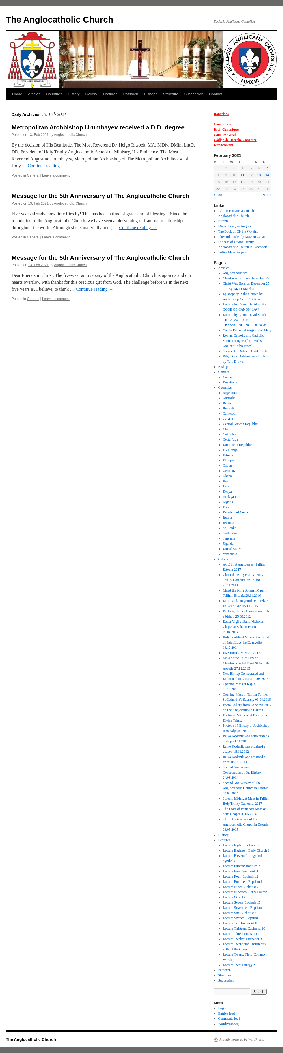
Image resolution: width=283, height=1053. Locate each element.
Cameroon (230, 413)
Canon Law (222, 124)
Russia (227, 518)
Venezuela (230, 554)
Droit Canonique (226, 129)
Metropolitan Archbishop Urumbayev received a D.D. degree (98, 127)
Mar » (266, 195)
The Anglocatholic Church (59, 19)
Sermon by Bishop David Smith (245, 351)
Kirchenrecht (223, 145)
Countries (54, 94)
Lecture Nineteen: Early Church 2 (246, 892)
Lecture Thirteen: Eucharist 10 (244, 928)
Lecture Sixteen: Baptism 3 (241, 918)
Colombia (229, 434)
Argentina (230, 393)
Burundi (228, 408)
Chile (226, 429)
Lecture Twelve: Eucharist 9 (242, 939)
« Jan (218, 195)
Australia (229, 398)
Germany (229, 471)
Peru (226, 507)
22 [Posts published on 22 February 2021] (218, 189)
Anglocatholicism (235, 273)
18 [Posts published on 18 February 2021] (242, 182)
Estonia (223, 221)
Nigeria (228, 502)
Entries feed (226, 1013)
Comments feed (229, 1019)
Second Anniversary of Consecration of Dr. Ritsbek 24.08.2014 (242, 772)
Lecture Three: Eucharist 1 (241, 934)
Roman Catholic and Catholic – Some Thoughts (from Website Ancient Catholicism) (244, 340)
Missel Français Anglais (235, 226)
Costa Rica (230, 439)
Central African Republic (240, 424)
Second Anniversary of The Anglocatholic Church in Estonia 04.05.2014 (245, 788)
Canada (228, 419)
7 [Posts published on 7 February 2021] (267, 168)
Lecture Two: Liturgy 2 (239, 965)
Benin (227, 403)
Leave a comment (56, 175)
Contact (215, 94)
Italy (226, 486)
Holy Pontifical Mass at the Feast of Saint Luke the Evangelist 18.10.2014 (246, 642)
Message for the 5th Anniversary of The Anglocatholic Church (100, 195)
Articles (34, 94)
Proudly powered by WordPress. (241, 1039)
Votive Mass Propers (232, 252)
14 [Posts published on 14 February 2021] (267, 175)
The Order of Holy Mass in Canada (242, 237)
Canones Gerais (225, 135)
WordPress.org (228, 1024)
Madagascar (231, 497)
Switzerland (231, 533)
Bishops (150, 94)
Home (17, 94)
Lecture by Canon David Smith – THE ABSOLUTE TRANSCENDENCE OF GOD (246, 320)
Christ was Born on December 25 (246, 278)
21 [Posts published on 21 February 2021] (267, 182)
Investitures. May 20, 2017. (242, 653)
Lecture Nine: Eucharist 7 (240, 887)
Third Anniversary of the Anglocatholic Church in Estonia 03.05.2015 (245, 824)
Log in (223, 1008)
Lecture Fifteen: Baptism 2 (241, 866)
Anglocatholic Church (70, 135)
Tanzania (229, 538)
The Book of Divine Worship (238, 231)
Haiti (226, 481)
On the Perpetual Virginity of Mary (247, 330)
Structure (170, 94)
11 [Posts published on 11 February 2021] (242, 175)
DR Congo (230, 450)
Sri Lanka (229, 528)
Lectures (110, 94)
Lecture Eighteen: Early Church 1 (246, 850)
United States (232, 549)
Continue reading (47, 165)
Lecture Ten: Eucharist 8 (240, 923)
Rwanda (228, 523)
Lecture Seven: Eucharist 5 (241, 902)
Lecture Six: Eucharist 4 (239, 913)
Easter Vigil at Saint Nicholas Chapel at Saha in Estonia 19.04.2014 (243, 627)
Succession (193, 94)
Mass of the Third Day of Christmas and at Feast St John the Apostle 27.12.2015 (246, 663)
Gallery (91, 94)
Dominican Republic (237, 445)
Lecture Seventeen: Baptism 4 (243, 908)
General (33, 175)
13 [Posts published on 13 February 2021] (259, 175)
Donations (221, 114)
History (73, 94)
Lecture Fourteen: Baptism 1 (242, 882)
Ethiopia (228, 460)
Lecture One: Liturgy (237, 897)
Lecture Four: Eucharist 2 (240, 876)
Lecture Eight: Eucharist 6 (241, 845)
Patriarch (130, 94)
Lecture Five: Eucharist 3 (240, 871)
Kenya (227, 492)
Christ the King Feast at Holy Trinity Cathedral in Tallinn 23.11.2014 (243, 580)
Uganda (228, 544)
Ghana (227, 476)
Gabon (227, 466)
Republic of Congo (236, 512)
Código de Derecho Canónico (235, 140)
